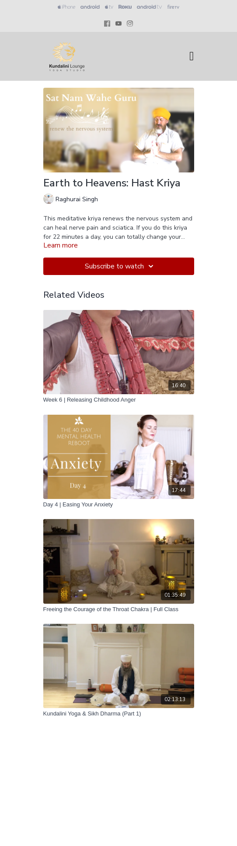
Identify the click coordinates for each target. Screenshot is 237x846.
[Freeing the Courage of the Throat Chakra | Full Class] (118, 609)
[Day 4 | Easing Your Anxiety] (118, 504)
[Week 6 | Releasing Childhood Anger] (118, 399)
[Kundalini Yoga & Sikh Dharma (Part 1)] (118, 713)
